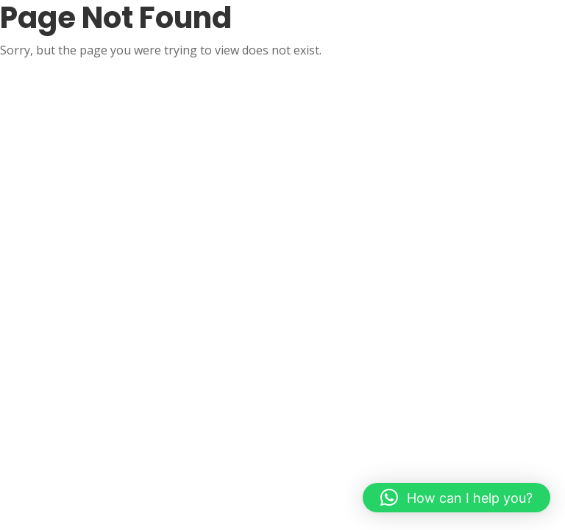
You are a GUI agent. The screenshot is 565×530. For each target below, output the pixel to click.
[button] (456, 497)
